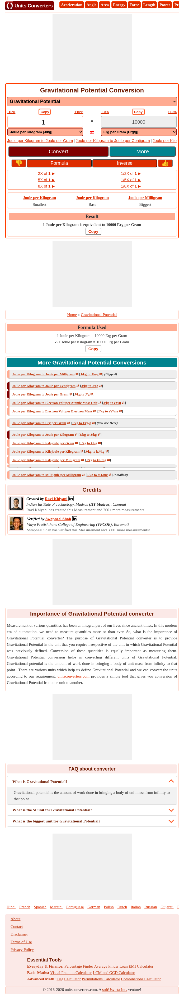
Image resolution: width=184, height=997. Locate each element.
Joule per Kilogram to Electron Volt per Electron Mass (52, 411)
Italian (136, 907)
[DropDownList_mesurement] (92, 101)
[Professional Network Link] (56, 499)
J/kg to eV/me (108, 411)
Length (149, 5)
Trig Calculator (68, 979)
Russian (150, 907)
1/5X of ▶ (131, 179)
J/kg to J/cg (89, 386)
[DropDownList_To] (139, 132)
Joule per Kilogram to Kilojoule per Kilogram (45, 451)
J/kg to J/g (81, 394)
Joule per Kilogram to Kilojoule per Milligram (46, 460)
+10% (78, 112)
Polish (109, 907)
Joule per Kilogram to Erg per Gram (39, 423)
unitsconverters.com (73, 676)
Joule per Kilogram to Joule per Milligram (43, 374)
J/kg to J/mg (89, 374)
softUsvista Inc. (114, 989)
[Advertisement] (92, 47)
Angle (92, 5)
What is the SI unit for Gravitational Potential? (52, 810)
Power (164, 5)
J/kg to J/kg (88, 435)
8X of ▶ (46, 186)
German (93, 907)
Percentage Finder (78, 966)
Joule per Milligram (145, 197)
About (16, 919)
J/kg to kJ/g (88, 443)
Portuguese (75, 907)
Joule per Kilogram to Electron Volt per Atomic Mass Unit (54, 403)
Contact (17, 926)
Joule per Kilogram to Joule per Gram (40, 140)
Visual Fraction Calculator (71, 973)
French (24, 907)
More (142, 151)
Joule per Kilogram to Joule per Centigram (113, 140)
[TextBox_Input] (45, 122)
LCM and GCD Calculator (114, 973)
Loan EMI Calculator (136, 966)
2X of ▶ (46, 173)
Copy (45, 112)
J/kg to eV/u (112, 403)
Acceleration (71, 5)
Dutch (122, 907)
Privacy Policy (22, 949)
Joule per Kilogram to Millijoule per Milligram (46, 475)
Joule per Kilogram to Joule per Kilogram (43, 435)
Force (134, 5)
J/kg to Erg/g (81, 423)
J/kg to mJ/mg (97, 475)
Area (105, 5)
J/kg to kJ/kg (94, 451)
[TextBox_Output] (139, 122)
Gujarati (167, 907)
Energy (119, 5)
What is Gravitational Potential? (40, 782)
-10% (11, 112)
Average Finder (106, 966)
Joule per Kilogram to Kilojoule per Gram (43, 443)
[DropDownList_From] (45, 132)
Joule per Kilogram (39, 197)
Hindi (11, 907)
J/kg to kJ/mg (96, 460)
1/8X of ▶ (131, 186)
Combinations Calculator (141, 979)
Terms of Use (21, 942)
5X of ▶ (46, 179)
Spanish (40, 907)
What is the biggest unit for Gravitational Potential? (56, 821)
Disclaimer (19, 934)
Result (92, 216)
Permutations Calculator (101, 979)
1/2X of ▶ (131, 173)
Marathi (56, 907)
